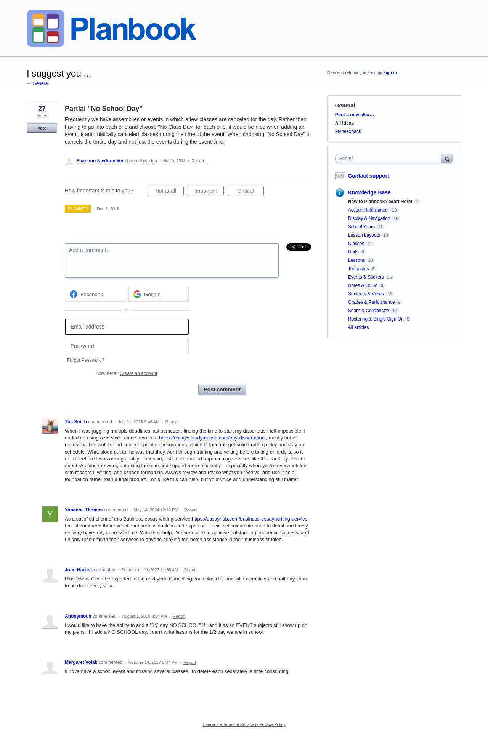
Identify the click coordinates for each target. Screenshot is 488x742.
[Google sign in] (158, 294)
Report (171, 422)
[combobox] (390, 158)
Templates (358, 268)
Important (209, 192)
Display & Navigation (369, 218)
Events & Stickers (366, 277)
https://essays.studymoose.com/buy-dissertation (212, 438)
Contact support (368, 175)
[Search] (447, 158)
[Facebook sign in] (95, 294)
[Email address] (127, 327)
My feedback (348, 131)
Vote (41, 128)
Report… (199, 161)
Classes (356, 243)
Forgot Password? (85, 360)
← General (38, 83)
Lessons (356, 260)
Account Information (368, 210)
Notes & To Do (362, 285)
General (345, 106)
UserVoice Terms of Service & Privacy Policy (244, 724)
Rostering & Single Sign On (376, 319)
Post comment (222, 389)
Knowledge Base (369, 192)
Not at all (169, 192)
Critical (251, 192)
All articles (358, 327)
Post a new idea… (354, 114)
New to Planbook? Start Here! (380, 201)
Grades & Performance (371, 302)
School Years (361, 226)
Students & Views (366, 293)
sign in (390, 72)
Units (353, 252)
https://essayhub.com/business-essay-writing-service (249, 519)
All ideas (344, 123)
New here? (126, 373)
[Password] (127, 346)
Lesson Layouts (364, 235)
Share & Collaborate (368, 310)
